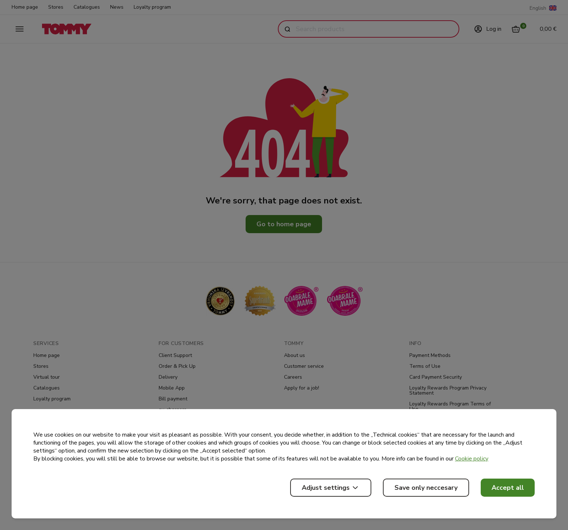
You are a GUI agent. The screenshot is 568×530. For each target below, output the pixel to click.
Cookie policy (471, 459)
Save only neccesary (426, 487)
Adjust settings (331, 487)
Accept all (508, 487)
